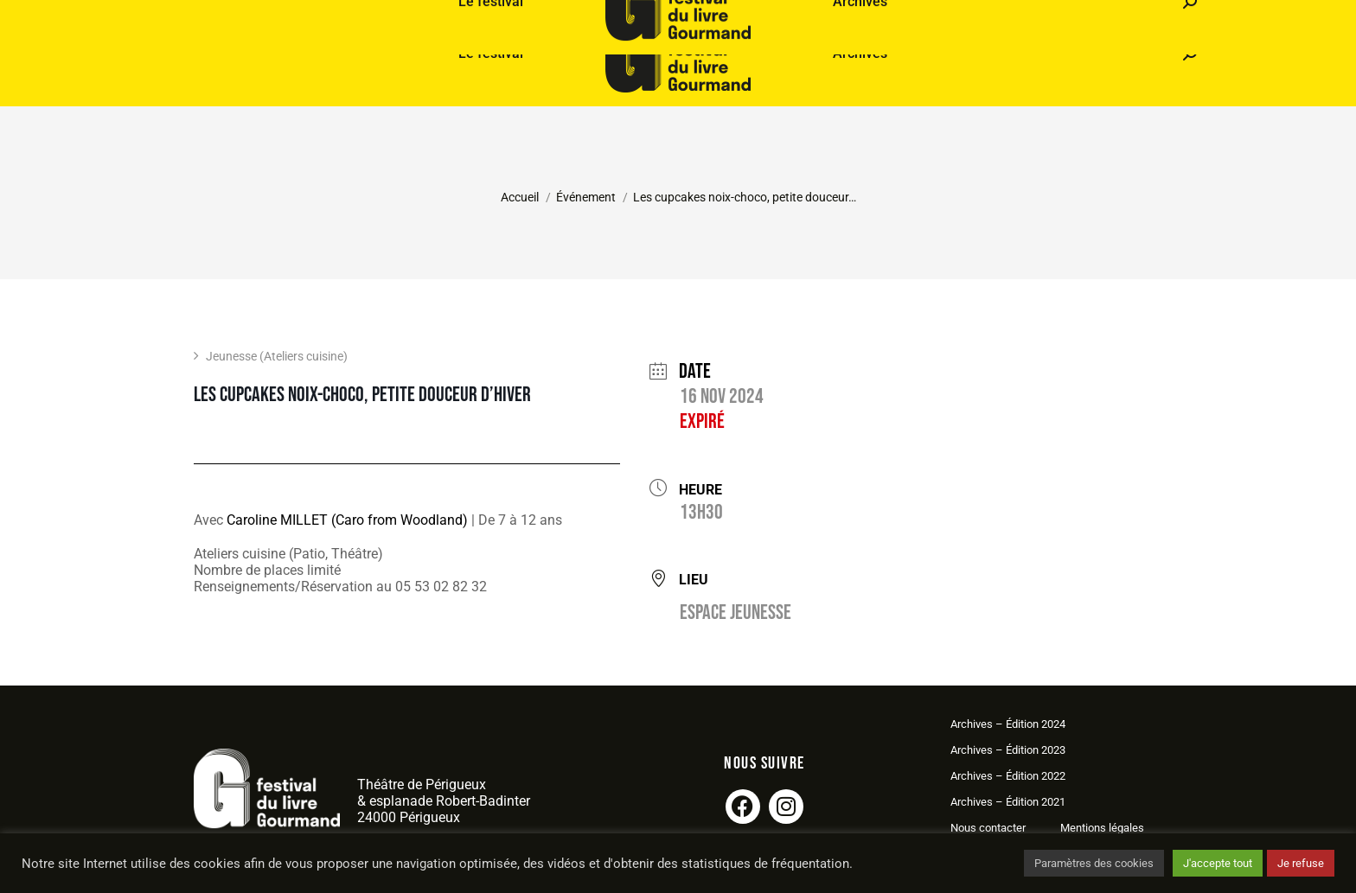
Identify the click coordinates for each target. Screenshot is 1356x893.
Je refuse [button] (1300, 863)
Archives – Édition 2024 (1007, 724)
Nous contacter (988, 827)
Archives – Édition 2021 (1007, 801)
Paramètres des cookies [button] (1094, 863)
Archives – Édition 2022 (1007, 775)
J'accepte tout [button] (1217, 863)
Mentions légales (1102, 827)
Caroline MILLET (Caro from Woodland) (347, 520)
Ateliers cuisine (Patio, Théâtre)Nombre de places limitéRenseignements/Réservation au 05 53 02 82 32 (340, 570)
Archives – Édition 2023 (1007, 749)
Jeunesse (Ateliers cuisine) (271, 356)
